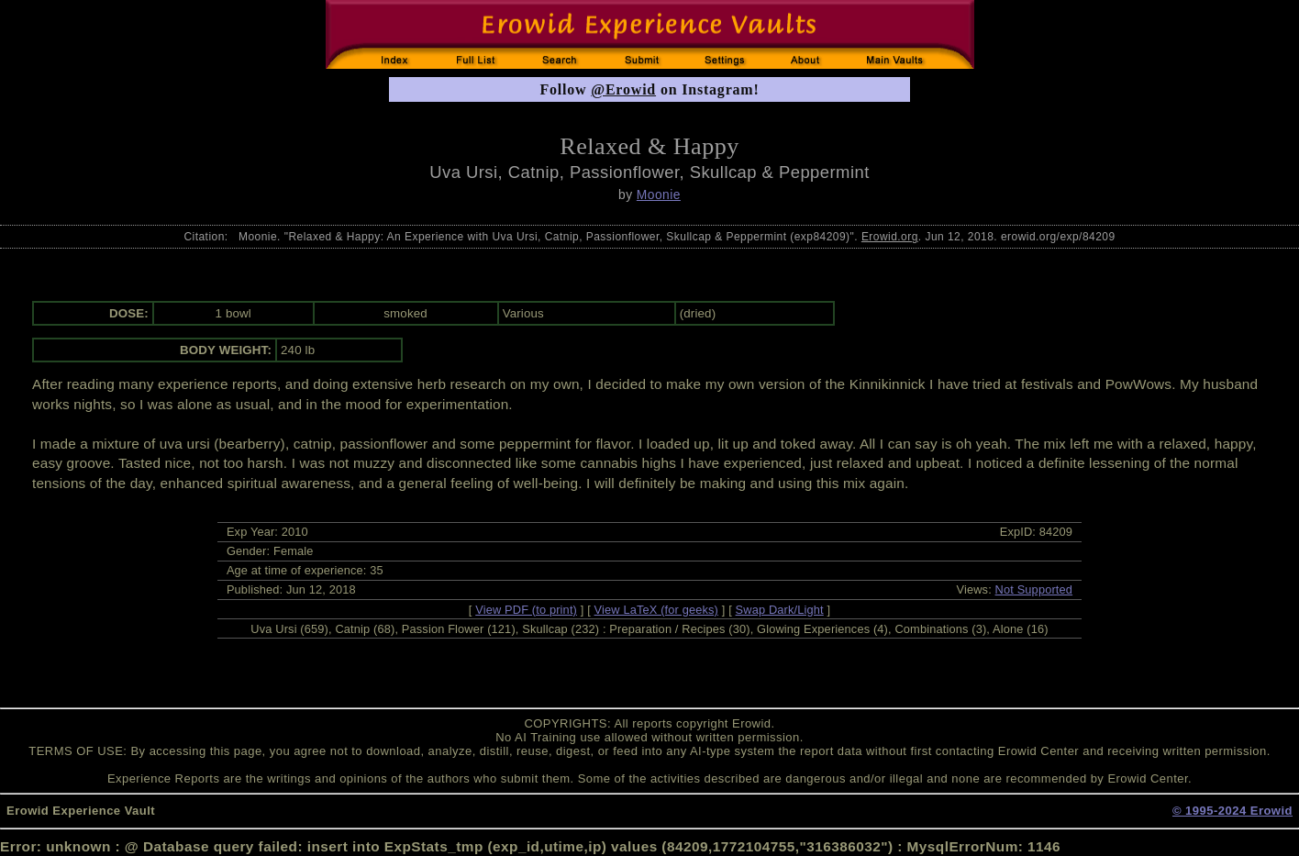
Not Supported (1034, 589)
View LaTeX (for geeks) (656, 610)
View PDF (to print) (526, 610)
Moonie (659, 194)
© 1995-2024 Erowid (1232, 810)
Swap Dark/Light (780, 610)
